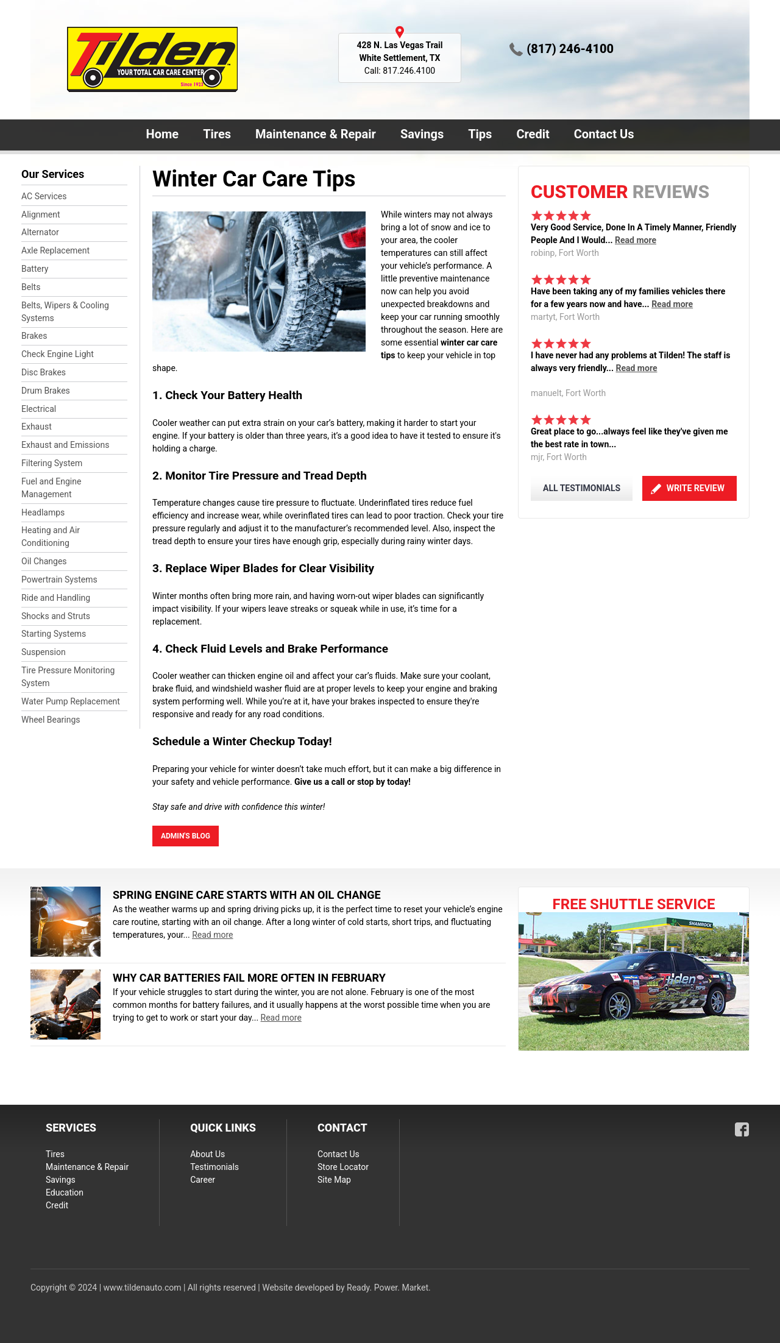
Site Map (334, 1180)
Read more (635, 240)
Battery (34, 269)
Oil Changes (44, 561)
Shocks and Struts (55, 616)
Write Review (696, 488)
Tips (480, 134)
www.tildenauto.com (143, 1287)
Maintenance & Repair (313, 135)
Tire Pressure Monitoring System (68, 676)
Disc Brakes (43, 372)
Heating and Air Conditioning (50, 536)
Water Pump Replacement (70, 701)
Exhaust (36, 426)
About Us (207, 1154)
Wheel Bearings (50, 720)
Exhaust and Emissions (65, 445)
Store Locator (343, 1167)
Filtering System (51, 463)
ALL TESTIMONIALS (581, 488)
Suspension (43, 652)
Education (64, 1192)
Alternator (40, 232)
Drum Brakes (45, 390)
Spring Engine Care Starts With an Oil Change (247, 894)
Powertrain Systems (59, 579)
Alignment (40, 214)
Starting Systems (53, 634)
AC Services (43, 196)
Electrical (38, 409)
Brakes (34, 336)
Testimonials (214, 1167)
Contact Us (601, 135)
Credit (532, 134)
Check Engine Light (57, 354)
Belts (30, 287)
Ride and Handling (55, 598)
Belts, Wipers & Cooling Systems (65, 311)
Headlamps (43, 512)
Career (202, 1180)
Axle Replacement (55, 250)
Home (162, 134)
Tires (217, 134)
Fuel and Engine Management (51, 488)
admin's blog (185, 836)
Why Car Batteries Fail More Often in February (249, 977)
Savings (422, 134)
